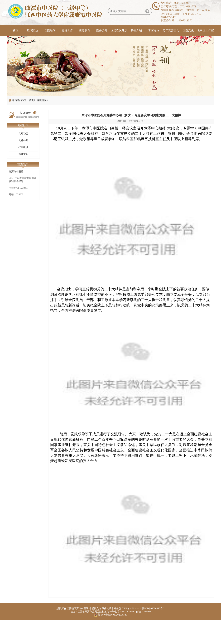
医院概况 (32, 30)
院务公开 (101, 30)
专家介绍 (153, 30)
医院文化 (188, 30)
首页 (15, 30)
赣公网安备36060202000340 (112, 614)
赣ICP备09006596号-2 (153, 608)
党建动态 (23, 133)
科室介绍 (136, 30)
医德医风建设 (119, 30)
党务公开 (23, 140)
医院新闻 (50, 30)
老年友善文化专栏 (171, 32)
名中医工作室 (205, 30)
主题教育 (84, 30)
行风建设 (23, 147)
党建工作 (67, 30)
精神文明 (23, 154)
